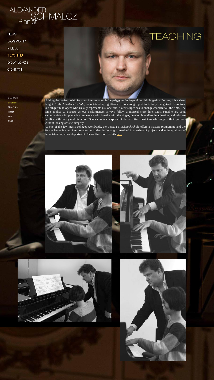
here (119, 134)
